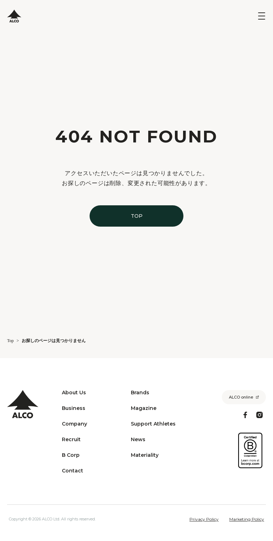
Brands (140, 392)
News (138, 439)
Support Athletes (153, 423)
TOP (137, 216)
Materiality (145, 455)
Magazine (143, 408)
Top (10, 340)
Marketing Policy (246, 519)
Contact (72, 470)
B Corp (71, 455)
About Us (74, 392)
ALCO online (241, 397)
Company (74, 423)
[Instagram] (259, 415)
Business (73, 408)
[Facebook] (245, 415)
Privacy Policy (204, 519)
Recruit (71, 439)
